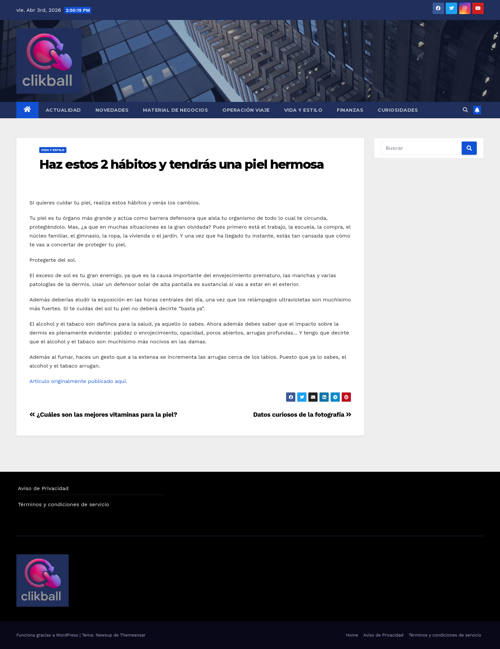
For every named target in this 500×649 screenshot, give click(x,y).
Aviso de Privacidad (43, 488)
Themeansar (133, 635)
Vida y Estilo (303, 110)
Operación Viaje (246, 110)
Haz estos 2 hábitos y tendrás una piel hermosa (181, 164)
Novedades (112, 110)
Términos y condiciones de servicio (63, 504)
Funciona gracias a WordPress (47, 635)
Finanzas (350, 110)
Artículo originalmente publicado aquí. (79, 381)
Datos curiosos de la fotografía (302, 414)
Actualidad (63, 110)
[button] (465, 110)
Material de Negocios (175, 110)
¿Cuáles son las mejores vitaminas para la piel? (103, 414)
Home (352, 635)
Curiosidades (398, 110)
